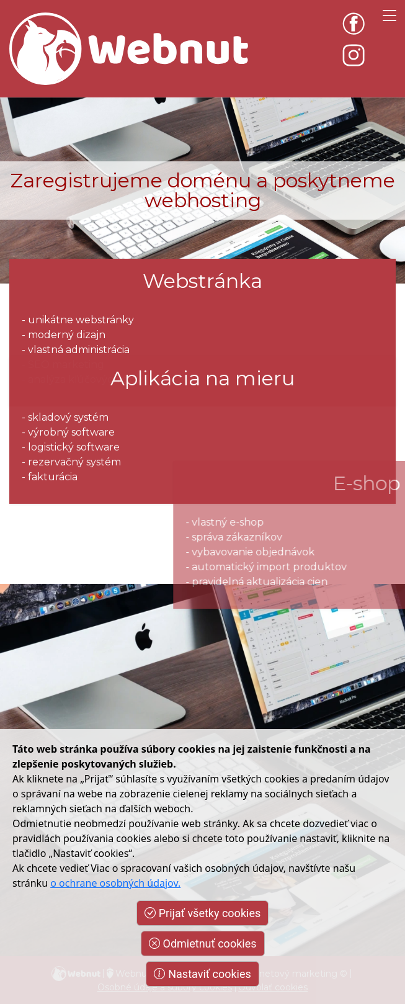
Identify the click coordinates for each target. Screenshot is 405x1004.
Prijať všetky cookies (202, 913)
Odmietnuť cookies (203, 943)
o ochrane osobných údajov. (115, 883)
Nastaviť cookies (202, 973)
